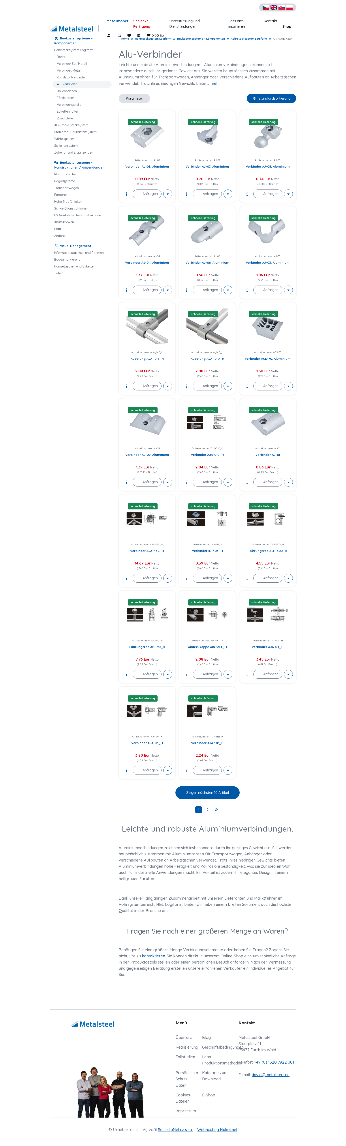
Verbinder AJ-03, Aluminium (268, 263)
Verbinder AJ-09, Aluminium (147, 455)
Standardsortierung (271, 98)
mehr (215, 83)
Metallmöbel (117, 21)
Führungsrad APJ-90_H (147, 647)
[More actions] (167, 193)
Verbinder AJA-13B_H (207, 743)
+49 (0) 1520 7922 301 (274, 1062)
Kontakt (270, 21)
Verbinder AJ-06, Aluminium (207, 263)
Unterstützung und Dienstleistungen (184, 24)
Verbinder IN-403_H (207, 551)
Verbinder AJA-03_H (147, 743)
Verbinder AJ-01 (268, 455)
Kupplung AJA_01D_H (207, 359)
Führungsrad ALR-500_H (267, 551)
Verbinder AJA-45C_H (147, 551)
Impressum (186, 1110)
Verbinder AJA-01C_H (207, 455)
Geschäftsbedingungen (223, 1047)
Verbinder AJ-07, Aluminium (207, 167)
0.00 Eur (155, 35)
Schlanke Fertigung (141, 24)
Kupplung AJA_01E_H (147, 359)
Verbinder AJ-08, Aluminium (147, 167)
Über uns (184, 1037)
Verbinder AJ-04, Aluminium (147, 263)
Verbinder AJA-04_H (268, 647)
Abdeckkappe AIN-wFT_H (207, 647)
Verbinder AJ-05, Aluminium (268, 167)
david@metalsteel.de (271, 1074)
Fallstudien (185, 1056)
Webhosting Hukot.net (217, 1129)
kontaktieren (153, 955)
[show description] (126, 193)
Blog (206, 1037)
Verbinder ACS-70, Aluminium (268, 359)
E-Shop (286, 24)
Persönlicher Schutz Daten (187, 1079)
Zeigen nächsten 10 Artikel (207, 792)
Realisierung (187, 1047)
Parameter (134, 98)
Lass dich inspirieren (236, 24)
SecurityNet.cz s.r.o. (175, 1129)
